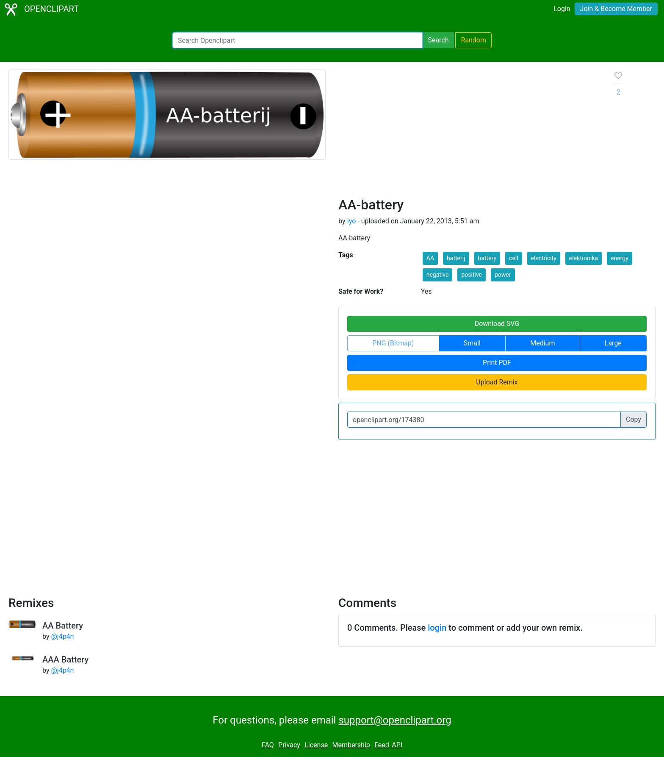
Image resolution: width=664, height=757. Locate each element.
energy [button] (619, 258)
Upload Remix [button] (496, 382)
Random (473, 40)
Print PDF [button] (497, 363)
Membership (351, 745)
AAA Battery (65, 659)
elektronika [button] (583, 258)
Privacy (289, 745)
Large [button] (613, 343)
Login (561, 9)
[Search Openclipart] (297, 40)
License (316, 745)
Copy (633, 419)
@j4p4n (62, 636)
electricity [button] (543, 258)
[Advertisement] (469, 133)
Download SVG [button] (497, 324)
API (397, 745)
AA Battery (62, 626)
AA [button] (430, 258)
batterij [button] (456, 258)
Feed (381, 745)
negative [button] (437, 274)
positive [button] (471, 274)
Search (438, 40)
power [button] (503, 274)
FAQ (268, 745)
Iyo (351, 221)
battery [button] (487, 258)
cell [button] (513, 258)
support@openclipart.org (394, 720)
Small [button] (472, 343)
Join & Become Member (616, 9)
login (437, 628)
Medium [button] (542, 343)
